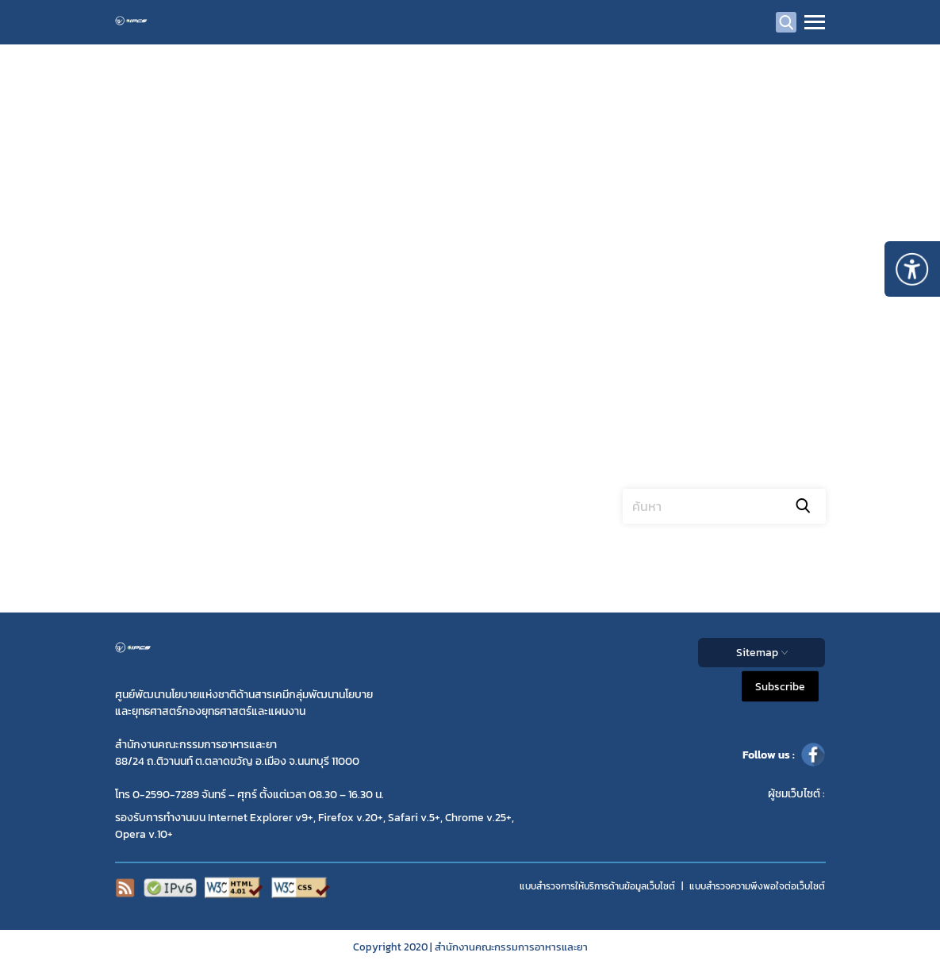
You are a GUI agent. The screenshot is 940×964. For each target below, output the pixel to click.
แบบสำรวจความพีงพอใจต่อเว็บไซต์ (757, 886)
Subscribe (780, 686)
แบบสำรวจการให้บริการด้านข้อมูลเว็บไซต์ (597, 886)
